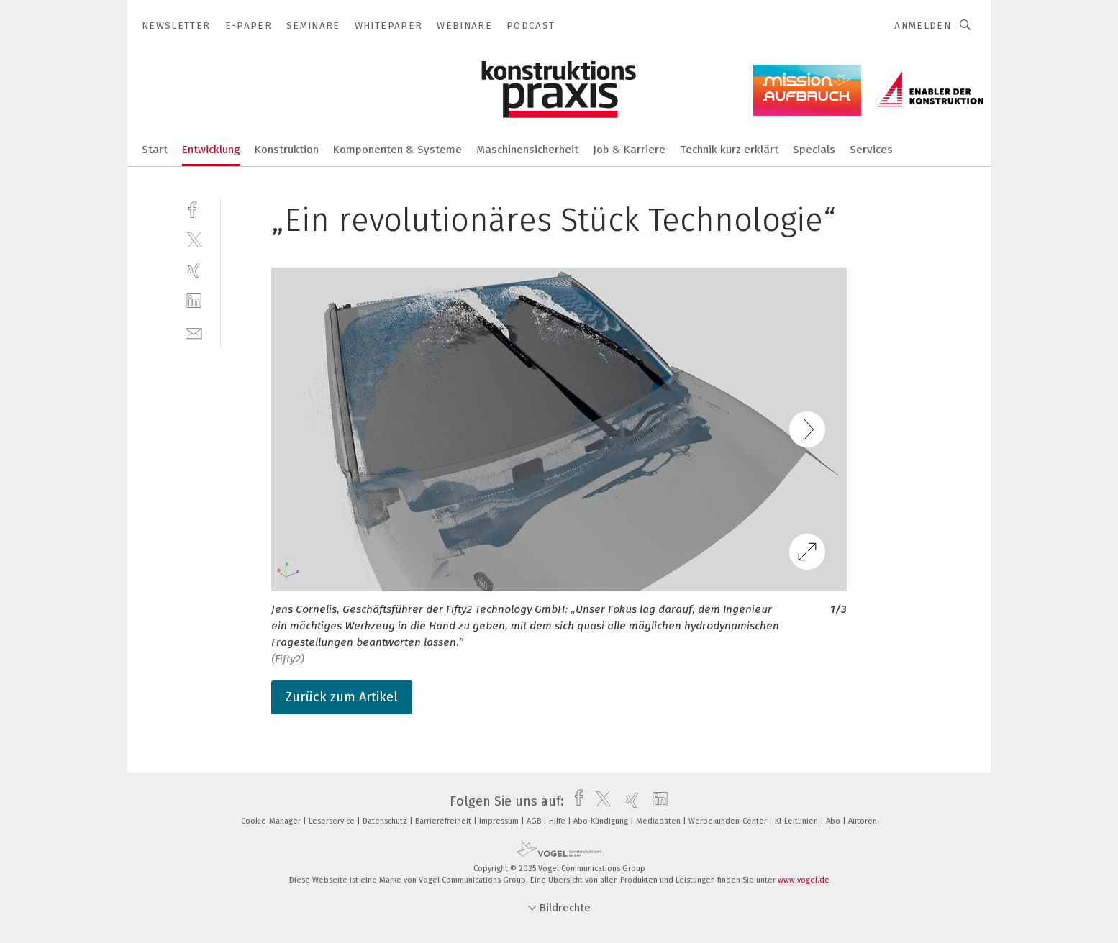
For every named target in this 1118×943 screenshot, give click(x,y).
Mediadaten (659, 821)
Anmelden (922, 25)
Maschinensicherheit (527, 149)
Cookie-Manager (272, 821)
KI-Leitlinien (797, 821)
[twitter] (194, 239)
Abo (834, 821)
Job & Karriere (629, 149)
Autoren (862, 821)
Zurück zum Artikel (342, 697)
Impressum (500, 821)
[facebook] (194, 208)
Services (871, 149)
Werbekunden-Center (728, 821)
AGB (535, 821)
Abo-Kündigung (601, 821)
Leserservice (333, 821)
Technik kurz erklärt (729, 149)
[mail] (194, 332)
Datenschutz (386, 821)
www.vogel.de (804, 880)
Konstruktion (287, 149)
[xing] (194, 270)
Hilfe (558, 821)
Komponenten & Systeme (397, 149)
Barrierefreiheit (444, 821)
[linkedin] (194, 301)
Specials (814, 149)
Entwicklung (211, 149)
